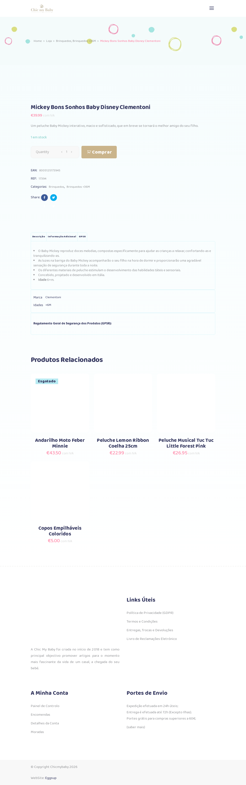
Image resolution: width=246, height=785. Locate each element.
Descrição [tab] (38, 237)
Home (38, 41)
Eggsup (50, 778)
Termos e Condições (142, 621)
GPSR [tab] (82, 237)
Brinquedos (63, 41)
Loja (49, 41)
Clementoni (53, 297)
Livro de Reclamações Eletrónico (152, 639)
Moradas (37, 732)
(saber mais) (136, 727)
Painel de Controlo (45, 706)
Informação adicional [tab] (62, 237)
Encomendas (40, 715)
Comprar (102, 152)
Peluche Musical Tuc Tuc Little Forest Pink (186, 443)
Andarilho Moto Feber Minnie (60, 443)
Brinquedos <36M (84, 41)
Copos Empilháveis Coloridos (60, 531)
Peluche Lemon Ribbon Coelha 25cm (123, 443)
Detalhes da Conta (45, 723)
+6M (48, 305)
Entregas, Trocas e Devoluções (150, 630)
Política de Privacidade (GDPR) (150, 613)
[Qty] (66, 151)
